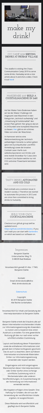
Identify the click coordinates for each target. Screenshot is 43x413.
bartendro (33, 231)
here (12, 79)
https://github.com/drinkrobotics (18, 229)
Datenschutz (21, 291)
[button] (7, 13)
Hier (15, 129)
